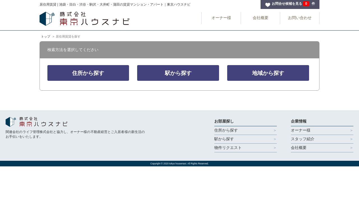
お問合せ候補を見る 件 (293, 3)
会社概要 (260, 17)
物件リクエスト (228, 147)
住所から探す (88, 73)
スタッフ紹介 (302, 139)
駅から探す (178, 73)
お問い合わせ (300, 17)
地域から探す (268, 73)
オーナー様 (221, 17)
